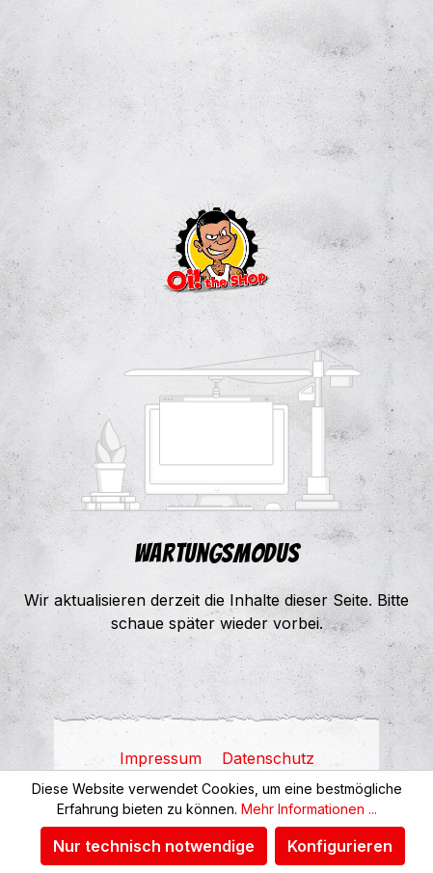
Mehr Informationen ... (309, 809)
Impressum (163, 758)
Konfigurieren (339, 846)
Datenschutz (268, 758)
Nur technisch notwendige (154, 846)
